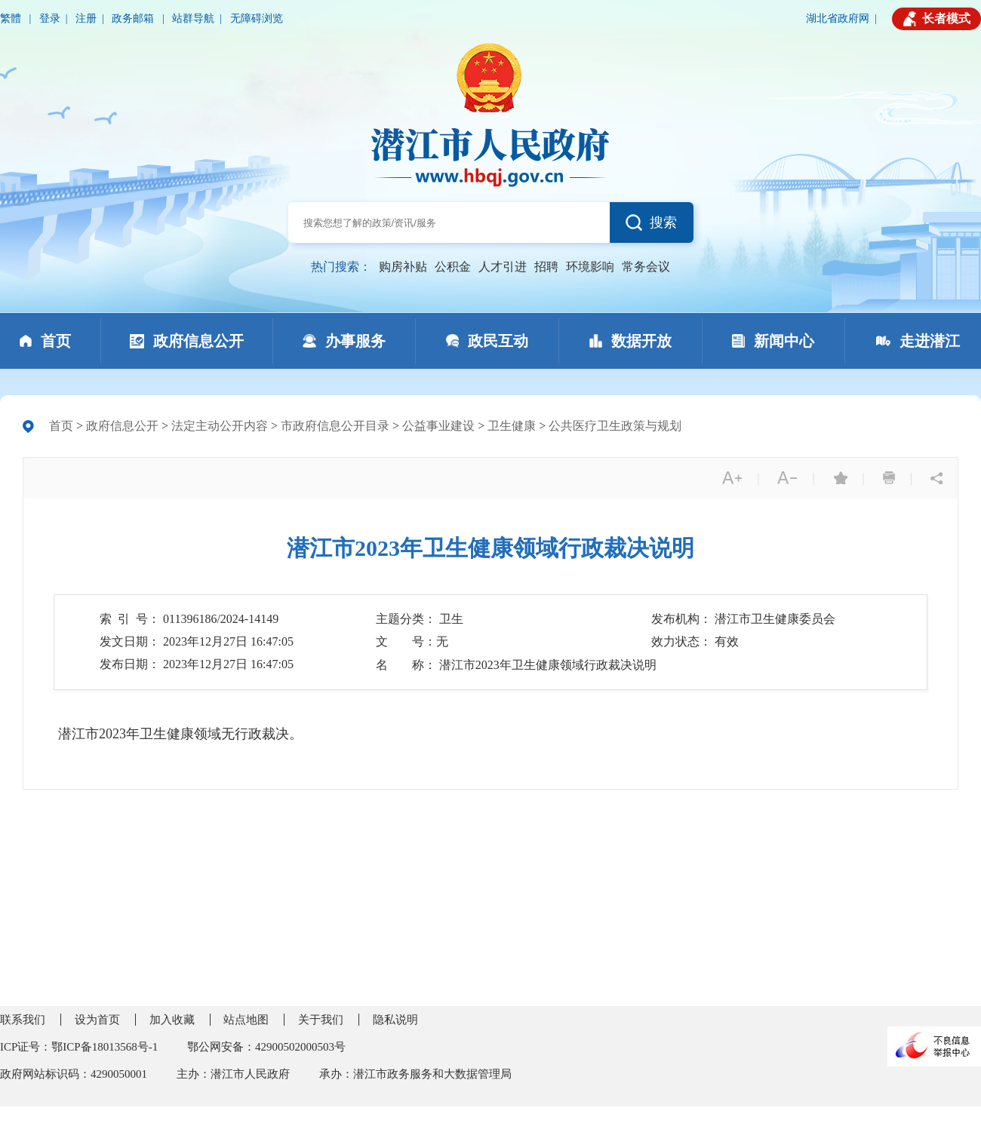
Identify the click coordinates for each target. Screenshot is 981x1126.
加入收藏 (172, 1020)
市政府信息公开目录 (335, 425)
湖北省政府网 (837, 18)
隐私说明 (395, 1020)
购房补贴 (403, 266)
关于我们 (320, 1020)
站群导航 (193, 18)
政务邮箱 (134, 18)
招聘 (546, 266)
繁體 (12, 18)
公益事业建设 (438, 425)
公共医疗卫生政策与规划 (615, 425)
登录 (49, 18)
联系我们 (22, 1020)
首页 (61, 425)
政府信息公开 (122, 425)
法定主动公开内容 (219, 425)
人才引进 (502, 266)
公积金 (453, 266)
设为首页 (97, 1020)
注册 (86, 18)
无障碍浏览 (256, 18)
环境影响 (590, 266)
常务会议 (646, 266)
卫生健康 (511, 425)
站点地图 (246, 1020)
